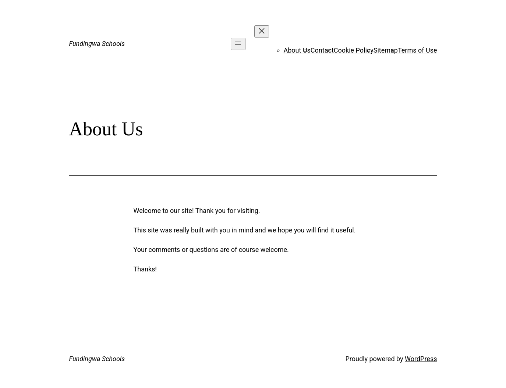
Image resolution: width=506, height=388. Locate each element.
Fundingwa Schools (97, 43)
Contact (322, 50)
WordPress (421, 359)
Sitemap (386, 50)
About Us (297, 50)
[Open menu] (238, 44)
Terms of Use (417, 50)
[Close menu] (261, 31)
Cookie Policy (354, 50)
